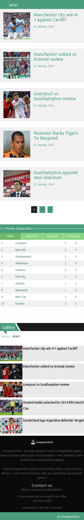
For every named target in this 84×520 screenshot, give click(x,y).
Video (16, 336)
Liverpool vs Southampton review (55, 96)
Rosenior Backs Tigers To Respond (56, 135)
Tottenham (21, 263)
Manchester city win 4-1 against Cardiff (56, 17)
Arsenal (19, 283)
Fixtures (53, 236)
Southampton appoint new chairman (56, 175)
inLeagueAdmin (70, 516)
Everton (19, 303)
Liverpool (20, 243)
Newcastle (21, 290)
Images (6, 336)
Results (31, 236)
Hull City (20, 276)
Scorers (73, 236)
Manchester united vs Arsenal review (55, 57)
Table (10, 236)
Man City (20, 297)
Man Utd (20, 249)
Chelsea (20, 270)
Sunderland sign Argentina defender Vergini (53, 420)
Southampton (23, 256)
